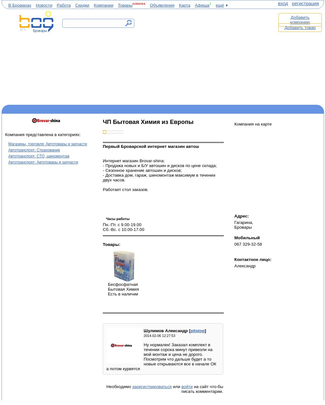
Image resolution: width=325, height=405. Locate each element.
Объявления (162, 5)
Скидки (82, 5)
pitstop (198, 330)
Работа (64, 5)
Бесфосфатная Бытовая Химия (124, 266)
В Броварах (19, 5)
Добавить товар (300, 27)
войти (187, 386)
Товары (125, 5)
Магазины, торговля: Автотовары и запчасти (47, 144)
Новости (44, 5)
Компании (103, 5)
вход (283, 3)
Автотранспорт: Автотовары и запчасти (43, 162)
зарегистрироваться (152, 386)
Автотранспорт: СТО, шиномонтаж (38, 156)
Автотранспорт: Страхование (34, 150)
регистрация (305, 3)
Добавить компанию (300, 20)
